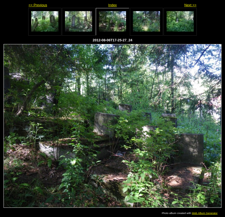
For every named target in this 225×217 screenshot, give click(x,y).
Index (112, 5)
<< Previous (38, 5)
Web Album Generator (205, 213)
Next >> (190, 5)
